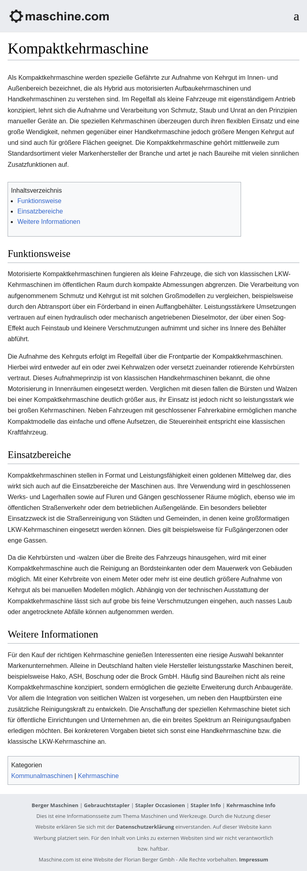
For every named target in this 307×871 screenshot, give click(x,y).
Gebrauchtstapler (107, 805)
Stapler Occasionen (160, 805)
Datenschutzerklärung (145, 826)
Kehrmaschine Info (250, 805)
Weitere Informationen (48, 221)
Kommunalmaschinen (42, 775)
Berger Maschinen (55, 805)
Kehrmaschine (98, 775)
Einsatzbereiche (40, 211)
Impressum (253, 859)
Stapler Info (206, 805)
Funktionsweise (39, 201)
